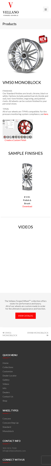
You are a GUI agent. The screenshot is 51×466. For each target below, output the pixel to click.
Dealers (6, 392)
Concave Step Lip (11, 422)
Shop (5, 400)
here (46, 114)
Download (27, 206)
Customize (8, 371)
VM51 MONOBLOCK (10, 334)
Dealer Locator (10, 375)
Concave (7, 418)
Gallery (6, 379)
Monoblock (8, 431)
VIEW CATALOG (25, 315)
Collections (8, 367)
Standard (7, 427)
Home (5, 363)
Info (4, 388)
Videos (6, 384)
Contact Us (8, 396)
